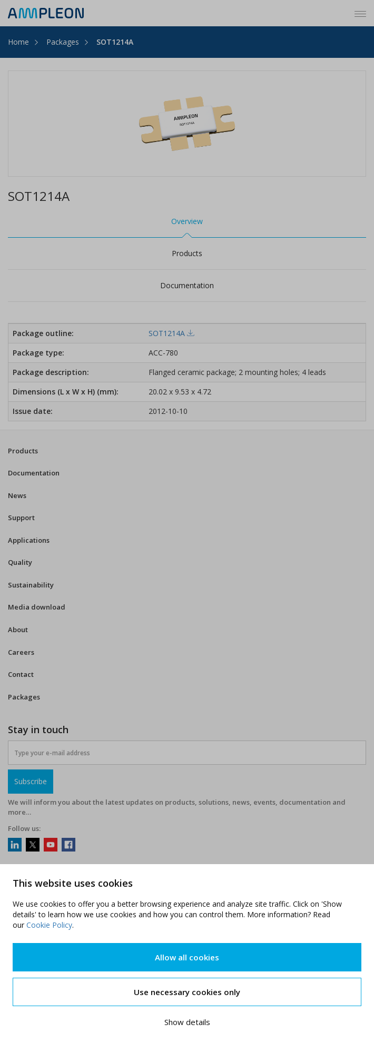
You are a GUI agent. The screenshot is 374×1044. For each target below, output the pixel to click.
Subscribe (30, 781)
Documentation (34, 473)
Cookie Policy (49, 925)
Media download (36, 607)
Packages (62, 42)
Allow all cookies (187, 957)
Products (23, 450)
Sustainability (31, 585)
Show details (187, 1022)
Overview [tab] (187, 221)
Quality (20, 562)
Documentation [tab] (187, 285)
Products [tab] (187, 253)
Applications (29, 540)
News (17, 495)
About (18, 629)
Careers (21, 652)
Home (18, 42)
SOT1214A (114, 42)
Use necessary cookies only (187, 992)
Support (21, 517)
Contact (21, 674)
